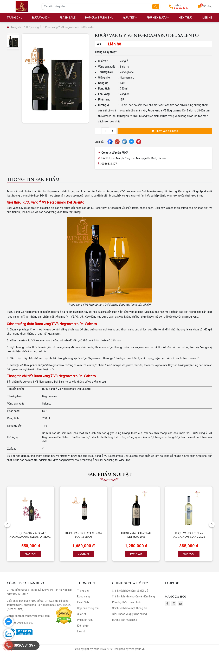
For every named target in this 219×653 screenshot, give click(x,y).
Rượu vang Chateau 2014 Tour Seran (83, 534)
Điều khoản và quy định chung (129, 614)
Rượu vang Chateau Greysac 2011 (136, 534)
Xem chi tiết (15, 609)
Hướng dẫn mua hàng (124, 619)
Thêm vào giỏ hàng (165, 131)
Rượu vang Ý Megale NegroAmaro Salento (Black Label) (30, 536)
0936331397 (181, 8)
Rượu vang (40, 17)
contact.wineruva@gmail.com (32, 616)
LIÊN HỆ (207, 17)
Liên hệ (81, 631)
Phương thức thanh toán (126, 602)
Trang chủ (14, 27)
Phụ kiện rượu (156, 17)
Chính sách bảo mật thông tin (129, 608)
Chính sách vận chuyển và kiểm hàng (133, 596)
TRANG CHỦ (14, 17)
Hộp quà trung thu (99, 17)
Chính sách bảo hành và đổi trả (130, 590)
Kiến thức (186, 17)
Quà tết (129, 17)
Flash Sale (67, 17)
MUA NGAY (31, 553)
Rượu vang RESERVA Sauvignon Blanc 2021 (188, 534)
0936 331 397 (25, 622)
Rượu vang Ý (33, 27)
